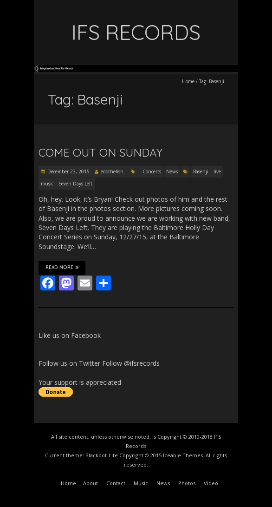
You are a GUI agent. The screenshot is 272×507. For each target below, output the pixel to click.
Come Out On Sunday (100, 152)
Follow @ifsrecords (131, 363)
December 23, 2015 (68, 171)
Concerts (151, 171)
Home (188, 81)
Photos (186, 483)
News (172, 171)
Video (211, 483)
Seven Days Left (75, 183)
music (47, 183)
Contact (115, 483)
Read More (61, 267)
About (90, 483)
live (217, 171)
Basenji (200, 171)
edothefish (112, 171)
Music (141, 483)
